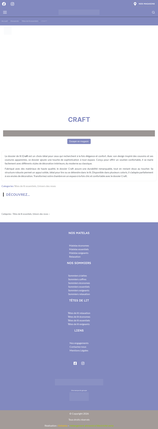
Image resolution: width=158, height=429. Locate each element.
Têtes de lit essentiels (25, 186)
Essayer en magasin (79, 141)
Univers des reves (46, 186)
